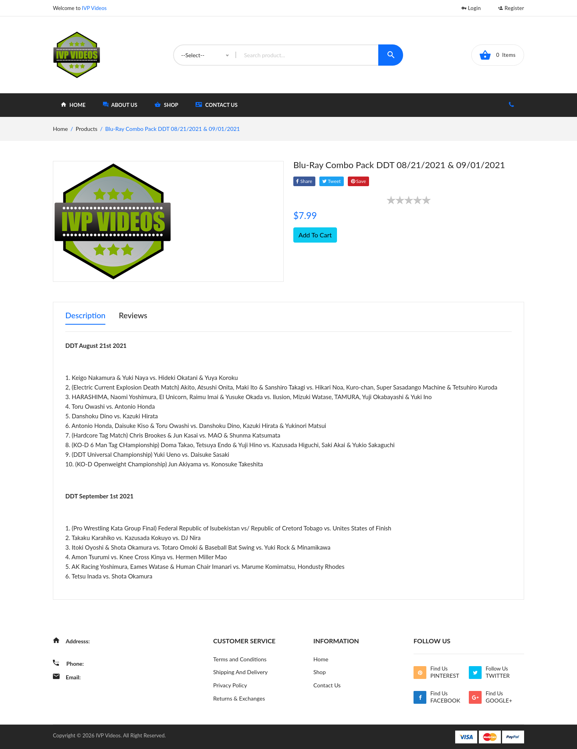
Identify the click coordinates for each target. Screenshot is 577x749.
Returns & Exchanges (239, 698)
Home (320, 658)
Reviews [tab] (134, 315)
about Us (120, 104)
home (73, 104)
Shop (319, 671)
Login (471, 8)
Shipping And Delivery (240, 671)
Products (86, 128)
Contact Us (217, 104)
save (359, 181)
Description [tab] (85, 315)
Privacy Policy (230, 684)
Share (305, 181)
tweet (332, 181)
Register (511, 8)
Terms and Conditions (239, 658)
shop (166, 104)
